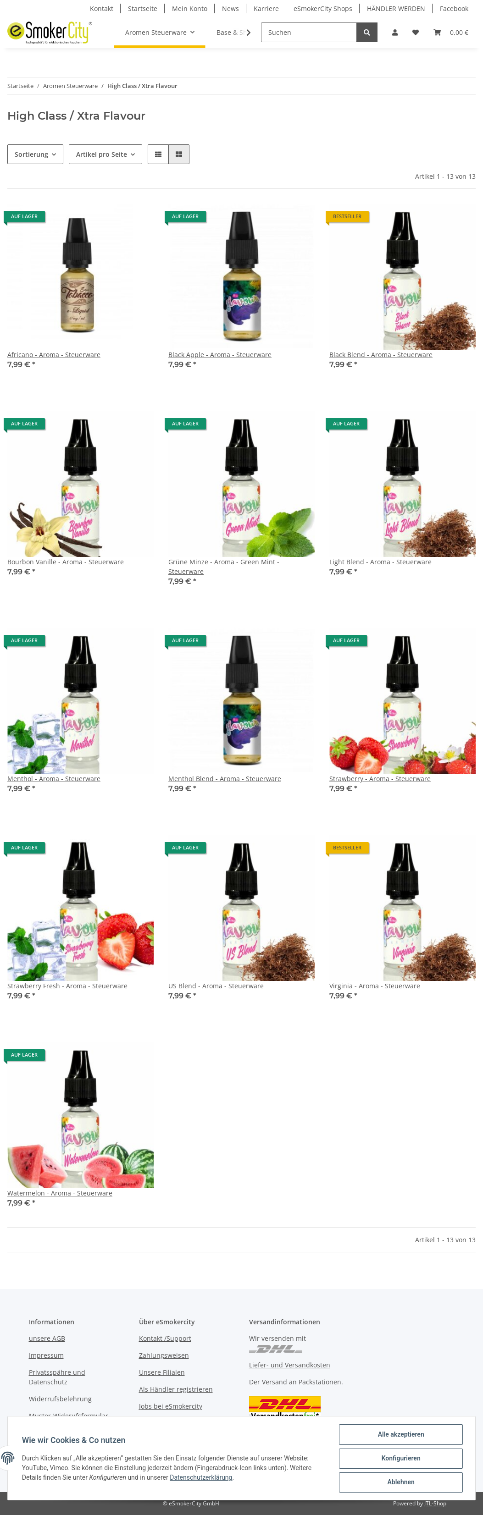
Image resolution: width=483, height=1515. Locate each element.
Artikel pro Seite (101, 154)
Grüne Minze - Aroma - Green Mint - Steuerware (223, 566)
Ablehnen (400, 1482)
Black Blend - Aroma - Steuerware (381, 354)
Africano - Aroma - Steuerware (53, 354)
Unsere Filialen (162, 1372)
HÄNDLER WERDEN (396, 8)
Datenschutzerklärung (201, 1478)
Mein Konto (189, 8)
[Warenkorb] (451, 32)
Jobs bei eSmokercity (170, 1406)
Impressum (46, 1355)
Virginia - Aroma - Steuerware (374, 985)
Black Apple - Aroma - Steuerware (220, 354)
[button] (395, 32)
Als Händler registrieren (176, 1389)
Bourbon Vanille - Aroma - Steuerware (65, 561)
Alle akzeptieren (400, 1434)
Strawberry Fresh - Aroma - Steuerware (67, 985)
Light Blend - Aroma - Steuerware (380, 561)
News (230, 8)
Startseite (142, 8)
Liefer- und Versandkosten (289, 1365)
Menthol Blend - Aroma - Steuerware (224, 778)
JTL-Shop (435, 1503)
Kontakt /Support (165, 1338)
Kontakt (101, 8)
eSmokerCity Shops (323, 8)
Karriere (266, 8)
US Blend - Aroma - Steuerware (216, 985)
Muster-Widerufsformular (68, 1415)
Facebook (454, 8)
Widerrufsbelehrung (60, 1398)
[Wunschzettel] (415, 32)
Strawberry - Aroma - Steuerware (380, 778)
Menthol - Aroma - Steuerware (53, 778)
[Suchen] (309, 32)
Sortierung (31, 154)
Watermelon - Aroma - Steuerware (59, 1193)
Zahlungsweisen (164, 1355)
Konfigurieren (400, 1458)
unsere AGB (47, 1338)
